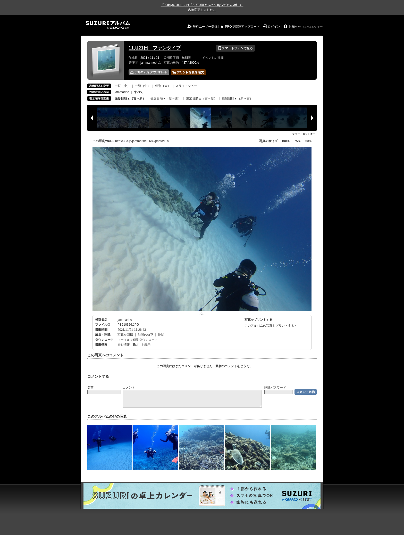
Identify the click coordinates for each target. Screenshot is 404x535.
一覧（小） (122, 86)
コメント (129, 387)
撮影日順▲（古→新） (130, 98)
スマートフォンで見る (235, 48)
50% (308, 141)
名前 (90, 387)
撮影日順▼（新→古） (165, 98)
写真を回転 (125, 334)
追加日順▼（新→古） (237, 98)
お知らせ (295, 26)
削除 (161, 334)
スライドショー (186, 86)
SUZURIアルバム (108, 24)
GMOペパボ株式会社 (313, 27)
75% (297, 141)
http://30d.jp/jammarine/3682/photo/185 (142, 141)
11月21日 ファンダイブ (155, 48)
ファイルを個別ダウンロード (137, 340)
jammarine (122, 92)
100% (285, 141)
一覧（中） (142, 86)
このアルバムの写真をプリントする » (271, 325)
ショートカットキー (303, 134)
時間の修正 (145, 334)
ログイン (274, 26)
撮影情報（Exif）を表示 (133, 345)
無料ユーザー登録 (205, 26)
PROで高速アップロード (242, 26)
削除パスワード (275, 387)
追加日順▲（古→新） (201, 98)
